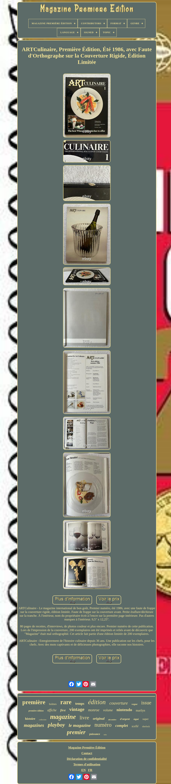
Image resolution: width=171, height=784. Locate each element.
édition (97, 702)
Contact (86, 753)
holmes (53, 704)
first (63, 710)
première (33, 702)
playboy (56, 725)
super (145, 718)
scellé (135, 726)
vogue (135, 704)
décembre (112, 719)
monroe (93, 710)
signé (136, 719)
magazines (34, 725)
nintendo (124, 709)
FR (90, 770)
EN (83, 770)
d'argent (125, 718)
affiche (52, 710)
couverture (118, 703)
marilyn (140, 710)
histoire (30, 718)
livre (84, 717)
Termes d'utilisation (86, 764)
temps (79, 703)
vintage (76, 709)
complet (121, 725)
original (99, 718)
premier (76, 732)
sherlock (146, 726)
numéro (103, 725)
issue (146, 702)
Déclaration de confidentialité (87, 759)
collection (42, 720)
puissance (94, 734)
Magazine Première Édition (86, 747)
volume (108, 710)
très (105, 734)
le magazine (80, 725)
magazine (63, 716)
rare (65, 702)
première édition (36, 710)
